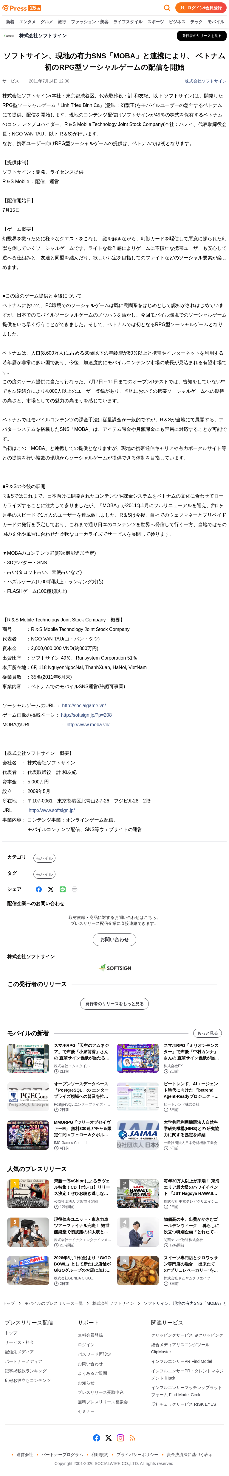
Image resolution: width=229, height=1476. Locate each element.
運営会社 (24, 1454)
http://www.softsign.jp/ (52, 810)
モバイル (216, 22)
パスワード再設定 (94, 1354)
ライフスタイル (128, 22)
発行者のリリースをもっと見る (114, 1003)
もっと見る (207, 1033)
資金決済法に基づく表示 (190, 1454)
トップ (8, 1303)
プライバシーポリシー (137, 1454)
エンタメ (27, 22)
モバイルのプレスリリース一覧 (53, 1303)
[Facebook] (39, 889)
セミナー (86, 1411)
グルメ (47, 22)
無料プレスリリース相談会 (103, 1401)
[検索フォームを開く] (167, 7)
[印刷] (75, 889)
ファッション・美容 (90, 22)
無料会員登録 (90, 1335)
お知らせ (86, 1382)
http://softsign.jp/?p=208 (86, 715)
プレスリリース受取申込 (101, 1392)
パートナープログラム (62, 1454)
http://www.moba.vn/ (87, 724)
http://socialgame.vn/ (84, 705)
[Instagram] (120, 1437)
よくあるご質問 (92, 1373)
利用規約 (100, 1454)
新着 (10, 22)
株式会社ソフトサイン (206, 81)
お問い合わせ (114, 939)
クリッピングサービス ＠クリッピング (187, 1335)
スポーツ (155, 22)
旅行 (62, 22)
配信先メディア (19, 1351)
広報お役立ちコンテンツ (28, 1380)
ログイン (86, 1344)
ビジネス (177, 22)
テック (196, 22)
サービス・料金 (19, 1342)
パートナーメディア (23, 1361)
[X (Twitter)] (51, 889)
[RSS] (132, 1437)
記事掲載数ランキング (26, 1371)
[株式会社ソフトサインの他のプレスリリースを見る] (202, 36)
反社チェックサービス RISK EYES (183, 1404)
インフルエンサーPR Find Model (181, 1361)
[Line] (63, 889)
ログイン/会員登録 (201, 7)
